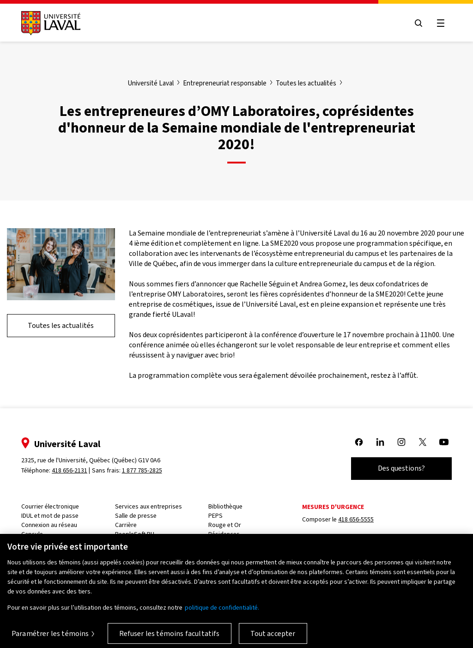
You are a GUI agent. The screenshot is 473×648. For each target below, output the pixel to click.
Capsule (32, 534)
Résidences (224, 534)
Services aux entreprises (148, 506)
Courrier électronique (50, 506)
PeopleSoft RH (134, 534)
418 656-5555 (356, 519)
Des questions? (401, 468)
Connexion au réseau (49, 525)
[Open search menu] (418, 23)
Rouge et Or (224, 525)
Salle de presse (136, 515)
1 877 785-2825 (142, 470)
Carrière (126, 525)
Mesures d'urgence (333, 507)
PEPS (215, 515)
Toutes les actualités (61, 325)
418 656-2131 (69, 470)
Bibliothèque (225, 506)
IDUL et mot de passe (50, 515)
